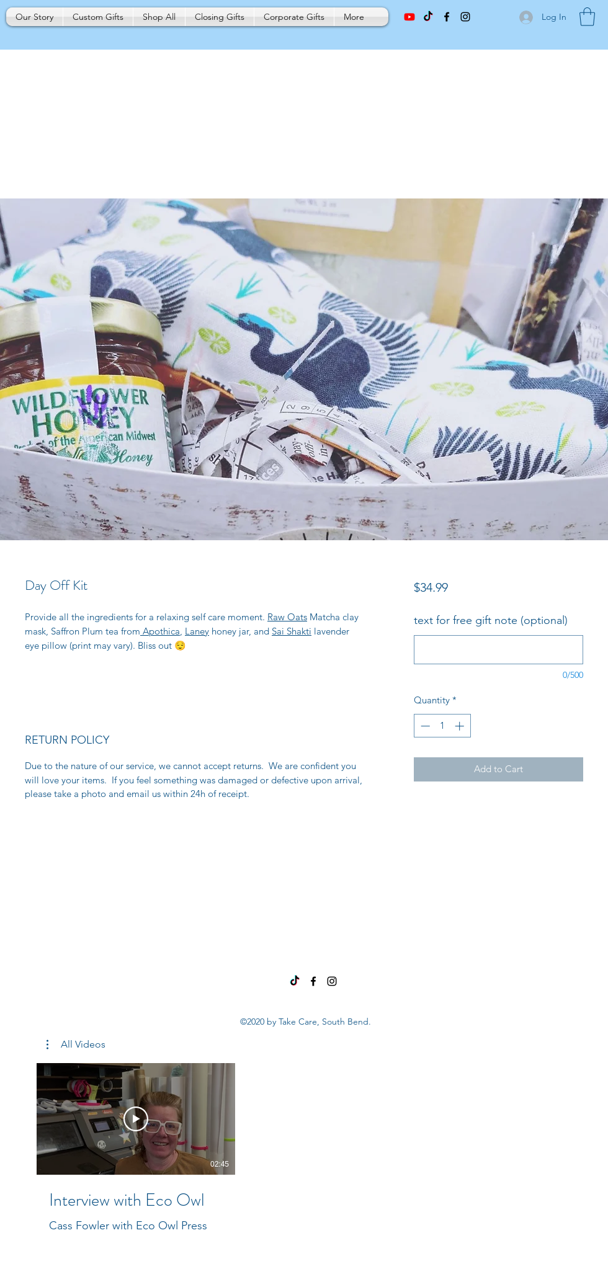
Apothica (160, 631)
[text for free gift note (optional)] (498, 650)
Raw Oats (287, 617)
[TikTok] (428, 17)
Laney (197, 631)
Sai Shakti (291, 631)
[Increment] (460, 726)
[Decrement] (424, 726)
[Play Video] (135, 1118)
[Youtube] (409, 17)
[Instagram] (332, 981)
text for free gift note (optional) (491, 620)
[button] (587, 16)
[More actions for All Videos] (76, 1044)
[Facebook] (313, 981)
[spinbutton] (442, 726)
